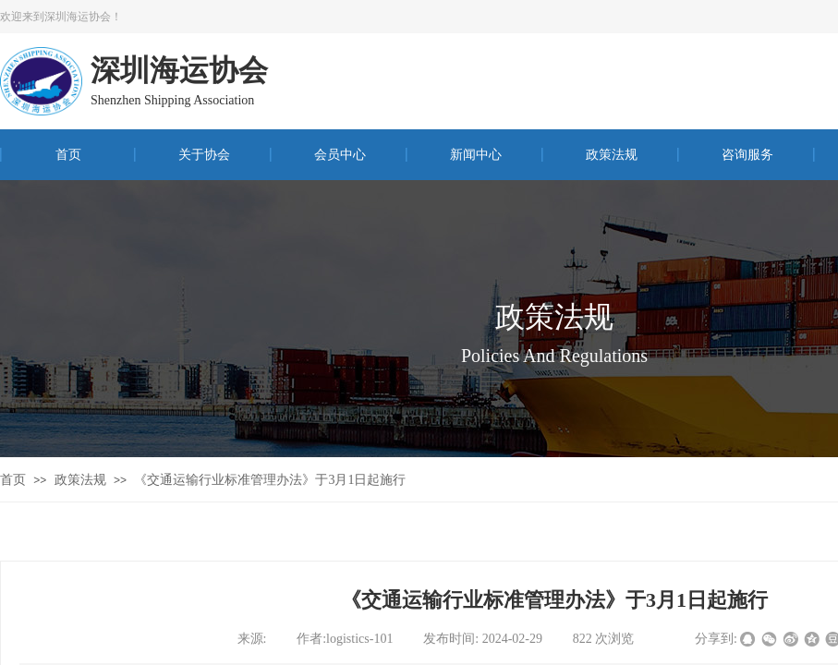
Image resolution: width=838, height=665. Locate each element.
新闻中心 (476, 155)
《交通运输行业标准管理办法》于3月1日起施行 (270, 480)
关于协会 (204, 155)
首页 (68, 155)
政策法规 (612, 155)
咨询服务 (747, 155)
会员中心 (340, 155)
